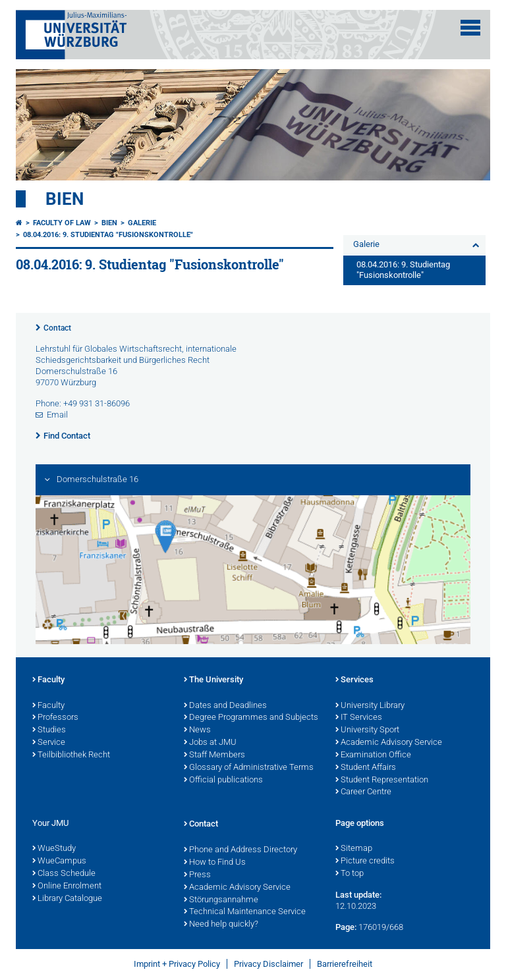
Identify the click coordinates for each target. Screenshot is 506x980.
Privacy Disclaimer (268, 964)
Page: (345, 927)
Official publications (223, 780)
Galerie (142, 223)
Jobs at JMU (210, 743)
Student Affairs (365, 768)
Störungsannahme (221, 900)
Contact (57, 328)
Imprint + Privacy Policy (177, 964)
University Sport (367, 730)
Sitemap (353, 849)
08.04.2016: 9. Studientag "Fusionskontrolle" (108, 235)
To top (349, 874)
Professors (55, 718)
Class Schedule (64, 874)
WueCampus (59, 861)
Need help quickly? (221, 925)
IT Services (358, 718)
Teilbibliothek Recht (71, 755)
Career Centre (363, 792)
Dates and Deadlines (225, 706)
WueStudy (54, 849)
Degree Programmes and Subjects (251, 718)
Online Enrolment (66, 886)
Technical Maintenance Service (245, 912)
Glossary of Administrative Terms (249, 768)
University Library (370, 706)
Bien (64, 199)
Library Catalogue (67, 899)
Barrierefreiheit (344, 964)
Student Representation (381, 780)
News (197, 730)
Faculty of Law (62, 223)
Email (57, 415)
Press (197, 875)
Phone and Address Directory (240, 850)
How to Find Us (215, 863)
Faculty (48, 680)
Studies (49, 730)
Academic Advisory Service (388, 743)
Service (48, 743)
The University (213, 680)
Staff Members (214, 755)
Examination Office (373, 755)
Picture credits (365, 861)
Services (354, 680)
